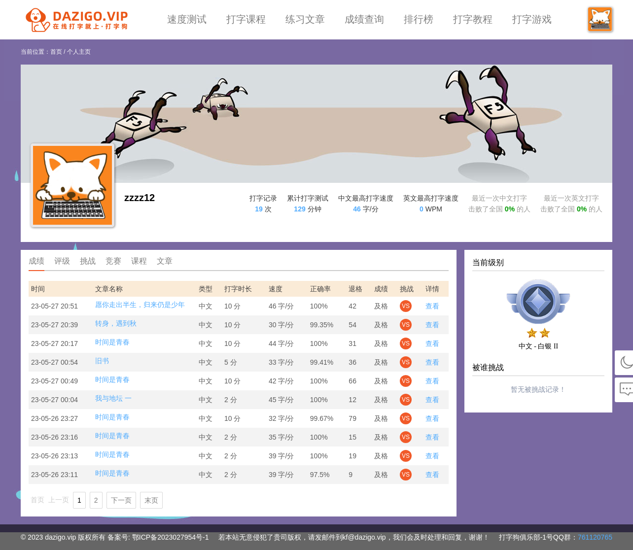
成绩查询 (364, 19)
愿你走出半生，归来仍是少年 (140, 305)
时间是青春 (112, 342)
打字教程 (472, 19)
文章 (165, 261)
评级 (62, 261)
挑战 (88, 261)
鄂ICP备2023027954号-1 (170, 537)
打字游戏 (532, 19)
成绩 (36, 261)
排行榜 (418, 19)
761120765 (595, 537)
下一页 (121, 500)
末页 (151, 500)
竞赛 (113, 261)
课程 (139, 261)
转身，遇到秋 (116, 323)
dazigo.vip (60, 537)
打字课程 (246, 19)
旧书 (102, 361)
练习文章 (305, 19)
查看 (432, 306)
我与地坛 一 (113, 398)
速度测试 (187, 19)
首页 (56, 51)
